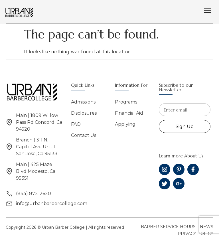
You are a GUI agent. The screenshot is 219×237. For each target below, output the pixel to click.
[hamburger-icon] (207, 11)
